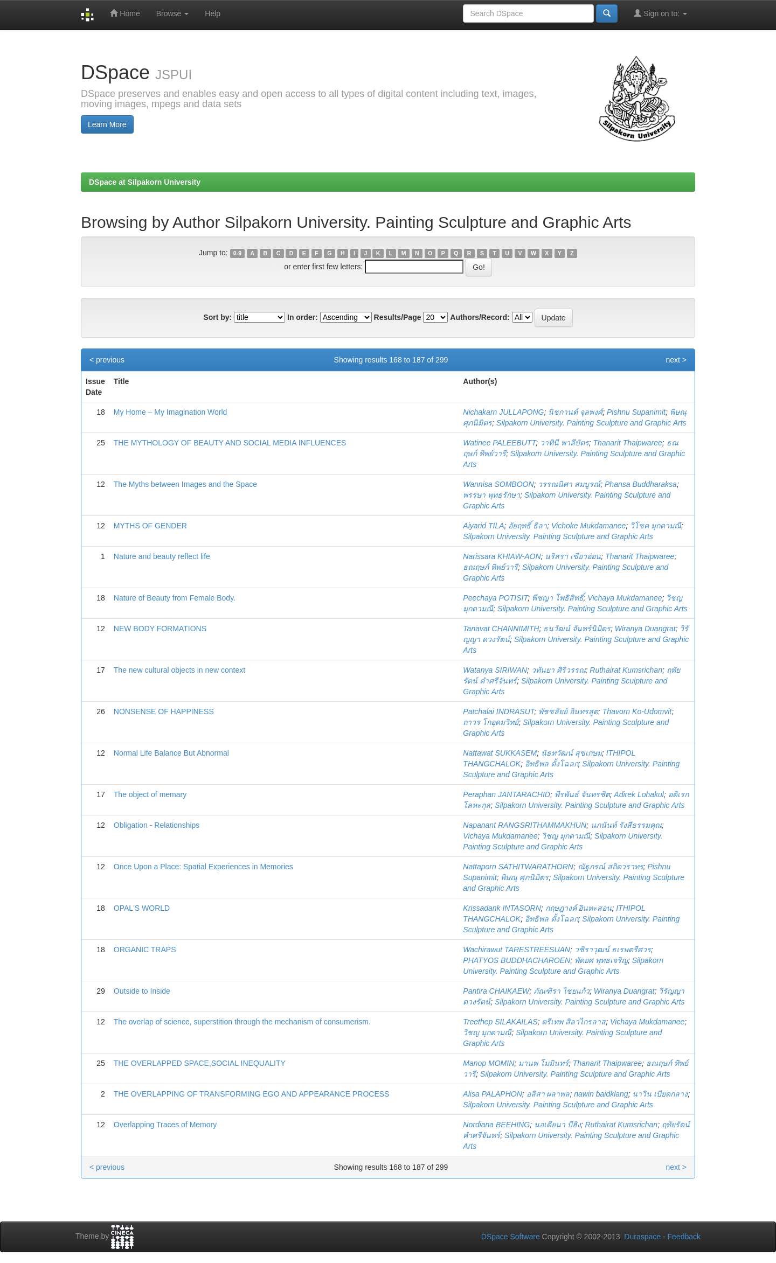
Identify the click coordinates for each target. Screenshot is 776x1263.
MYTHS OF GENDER (150, 525)
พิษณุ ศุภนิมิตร (525, 877)
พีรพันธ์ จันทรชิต (582, 794)
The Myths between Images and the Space (185, 484)
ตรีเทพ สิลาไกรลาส (574, 1021)
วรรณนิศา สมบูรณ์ (569, 484)
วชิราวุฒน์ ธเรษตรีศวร (612, 949)
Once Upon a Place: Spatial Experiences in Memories (203, 866)
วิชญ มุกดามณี (566, 836)
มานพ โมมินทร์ (543, 1063)
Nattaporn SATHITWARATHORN (518, 866)
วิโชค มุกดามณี (655, 525)
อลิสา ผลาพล (548, 1094)
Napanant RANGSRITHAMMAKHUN (524, 825)
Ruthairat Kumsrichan (626, 670)
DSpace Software (510, 1236)
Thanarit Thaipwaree (627, 442)
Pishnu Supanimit (636, 412)
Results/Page (397, 317)
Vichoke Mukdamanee (588, 525)
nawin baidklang (601, 1094)
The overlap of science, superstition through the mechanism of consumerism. (242, 1021)
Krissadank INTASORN (502, 908)
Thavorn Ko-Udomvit (636, 711)
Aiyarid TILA (483, 525)
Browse (172, 13)
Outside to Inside (142, 991)
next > (676, 359)
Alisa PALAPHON (492, 1094)
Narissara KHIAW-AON (502, 556)
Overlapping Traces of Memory (165, 1124)
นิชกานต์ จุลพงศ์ (575, 412)
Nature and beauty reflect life (162, 556)
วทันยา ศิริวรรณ (558, 670)
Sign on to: (660, 13)
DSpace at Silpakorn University (144, 182)
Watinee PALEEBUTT (499, 442)
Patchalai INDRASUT (498, 711)
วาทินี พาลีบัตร (564, 442)
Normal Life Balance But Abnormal (171, 753)
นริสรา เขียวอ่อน (573, 556)
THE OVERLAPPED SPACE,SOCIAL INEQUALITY (200, 1063)
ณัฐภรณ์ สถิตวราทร (610, 866)
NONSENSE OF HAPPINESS (164, 711)
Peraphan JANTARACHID (506, 794)
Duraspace (642, 1236)
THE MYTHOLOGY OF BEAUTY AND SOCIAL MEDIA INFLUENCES (230, 442)
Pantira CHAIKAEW (496, 991)
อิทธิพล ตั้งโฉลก (551, 763)
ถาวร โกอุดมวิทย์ (490, 722)
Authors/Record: (479, 317)
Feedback (684, 1236)
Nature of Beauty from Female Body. (174, 598)
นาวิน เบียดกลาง (660, 1094)
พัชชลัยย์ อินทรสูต (568, 711)
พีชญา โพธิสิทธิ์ (558, 598)
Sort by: (217, 317)
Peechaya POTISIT (495, 598)
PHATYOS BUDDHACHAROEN (516, 960)
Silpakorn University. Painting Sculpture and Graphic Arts (591, 422)
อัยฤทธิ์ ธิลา (527, 525)
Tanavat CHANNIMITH (501, 628)
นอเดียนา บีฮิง (557, 1124)
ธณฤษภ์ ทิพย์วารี (490, 567)
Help (212, 13)
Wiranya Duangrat (645, 628)
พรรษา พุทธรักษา (491, 495)
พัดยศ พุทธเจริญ (601, 960)
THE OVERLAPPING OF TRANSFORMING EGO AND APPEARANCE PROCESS (252, 1094)
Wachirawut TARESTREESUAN (516, 949)
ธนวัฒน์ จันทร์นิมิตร (577, 628)
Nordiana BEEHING (496, 1124)
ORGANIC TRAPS (145, 949)
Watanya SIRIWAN (495, 670)
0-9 (237, 253)
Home (125, 13)
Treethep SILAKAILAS (500, 1021)
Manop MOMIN (488, 1063)
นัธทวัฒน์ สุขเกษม (571, 753)
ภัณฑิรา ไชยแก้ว (562, 991)
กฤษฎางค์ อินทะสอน (578, 908)
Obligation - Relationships (157, 825)
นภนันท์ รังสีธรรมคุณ (626, 825)
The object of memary (150, 794)
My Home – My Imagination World (170, 412)
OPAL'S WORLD (142, 908)
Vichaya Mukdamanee (624, 598)
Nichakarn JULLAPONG (503, 412)
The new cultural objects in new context (179, 670)
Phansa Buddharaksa (641, 484)
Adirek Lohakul (639, 794)
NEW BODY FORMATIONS (160, 628)
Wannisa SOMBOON (498, 484)
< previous (106, 359)
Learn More (107, 124)
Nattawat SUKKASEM (500, 753)
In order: (302, 317)
